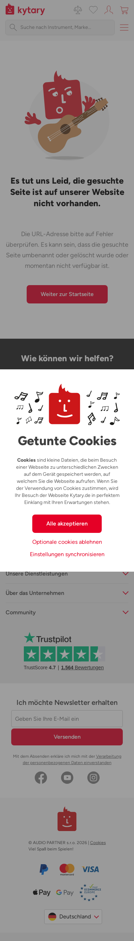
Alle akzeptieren (67, 523)
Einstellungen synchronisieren (67, 554)
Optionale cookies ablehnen (67, 542)
